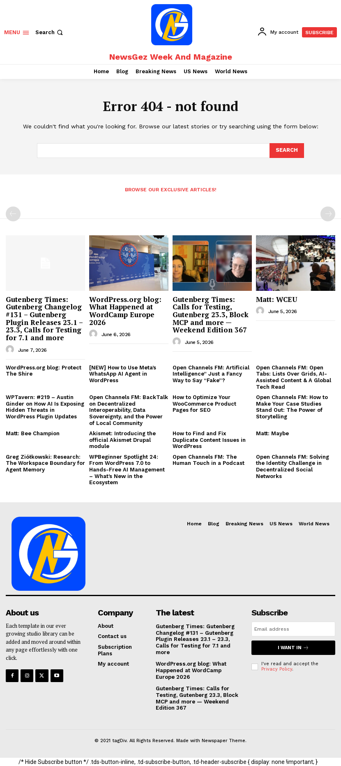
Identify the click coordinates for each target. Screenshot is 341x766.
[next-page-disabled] (327, 214)
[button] (50, 32)
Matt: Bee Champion (33, 433)
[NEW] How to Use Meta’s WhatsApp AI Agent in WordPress (122, 373)
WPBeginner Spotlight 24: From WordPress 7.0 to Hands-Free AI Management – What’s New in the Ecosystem (127, 469)
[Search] (287, 150)
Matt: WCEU (276, 299)
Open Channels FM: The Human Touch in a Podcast (208, 460)
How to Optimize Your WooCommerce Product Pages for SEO (204, 403)
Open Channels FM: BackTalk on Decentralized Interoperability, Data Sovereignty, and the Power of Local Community (128, 410)
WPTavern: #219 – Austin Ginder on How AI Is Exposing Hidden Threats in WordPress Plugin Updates (45, 407)
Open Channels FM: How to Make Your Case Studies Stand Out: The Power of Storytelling (292, 407)
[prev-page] (13, 214)
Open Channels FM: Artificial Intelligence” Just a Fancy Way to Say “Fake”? (211, 373)
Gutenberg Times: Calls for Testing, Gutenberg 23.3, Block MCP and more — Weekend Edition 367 (211, 315)
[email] (293, 629)
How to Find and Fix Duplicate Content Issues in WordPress (209, 439)
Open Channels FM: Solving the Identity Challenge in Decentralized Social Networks (292, 466)
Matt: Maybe (272, 433)
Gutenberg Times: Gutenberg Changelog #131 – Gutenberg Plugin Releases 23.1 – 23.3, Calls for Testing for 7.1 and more (44, 318)
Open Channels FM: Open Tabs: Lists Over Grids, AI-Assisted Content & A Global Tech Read (293, 377)
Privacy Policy (276, 669)
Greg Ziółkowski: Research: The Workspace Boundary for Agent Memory (45, 463)
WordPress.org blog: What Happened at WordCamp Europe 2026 (125, 311)
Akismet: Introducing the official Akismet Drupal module (122, 439)
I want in (293, 648)
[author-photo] (11, 349)
